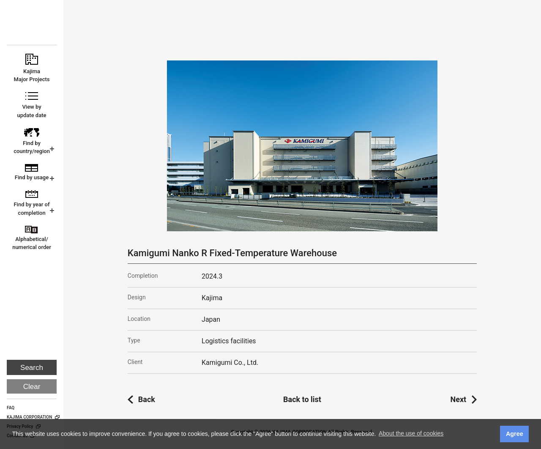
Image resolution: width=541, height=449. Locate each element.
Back (146, 399)
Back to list (302, 399)
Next (459, 399)
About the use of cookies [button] (411, 433)
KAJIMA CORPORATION (32, 26)
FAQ (10, 407)
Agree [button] (514, 433)
